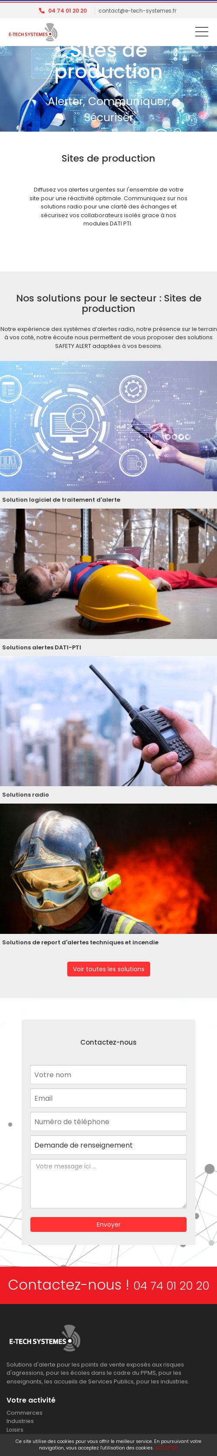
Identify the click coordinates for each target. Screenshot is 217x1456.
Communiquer (128, 101)
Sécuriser (108, 117)
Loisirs (15, 1430)
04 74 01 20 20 (67, 10)
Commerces (25, 1413)
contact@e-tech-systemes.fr (137, 10)
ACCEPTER (166, 1448)
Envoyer (109, 1224)
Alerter (65, 101)
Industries (20, 1421)
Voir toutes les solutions (109, 969)
